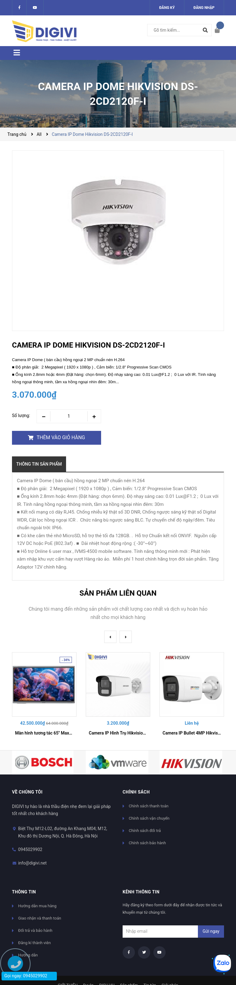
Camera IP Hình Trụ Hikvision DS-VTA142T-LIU (134, 733)
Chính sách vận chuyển (149, 818)
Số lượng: (21, 415)
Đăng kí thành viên (34, 942)
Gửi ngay (211, 931)
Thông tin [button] (24, 891)
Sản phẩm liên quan (117, 593)
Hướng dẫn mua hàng (37, 906)
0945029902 (30, 849)
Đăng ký (167, 8)
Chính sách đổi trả (145, 830)
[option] (44, 696)
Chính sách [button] (136, 792)
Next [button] (126, 637)
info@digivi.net (32, 863)
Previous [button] (110, 637)
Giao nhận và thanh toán (39, 918)
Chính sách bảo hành (147, 843)
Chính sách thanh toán (148, 806)
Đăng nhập (204, 8)
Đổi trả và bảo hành (35, 930)
